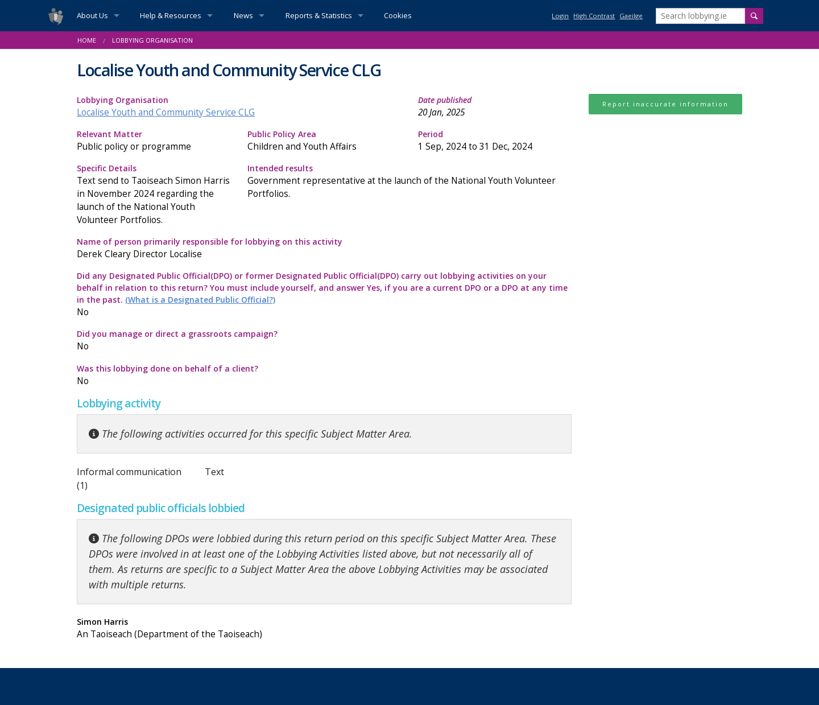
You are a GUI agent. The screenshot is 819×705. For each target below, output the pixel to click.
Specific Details (153, 194)
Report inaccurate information (665, 104)
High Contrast (594, 15)
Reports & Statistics (319, 15)
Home (86, 40)
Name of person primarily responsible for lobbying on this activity (324, 248)
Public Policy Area (324, 141)
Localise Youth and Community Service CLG (166, 112)
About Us (92, 15)
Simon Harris (196, 628)
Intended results (409, 181)
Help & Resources (170, 15)
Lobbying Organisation (152, 40)
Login (560, 15)
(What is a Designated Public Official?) (200, 299)
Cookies (398, 15)
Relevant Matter (153, 141)
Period (495, 141)
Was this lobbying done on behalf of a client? (196, 375)
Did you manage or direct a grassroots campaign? (196, 340)
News (243, 15)
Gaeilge (631, 15)
